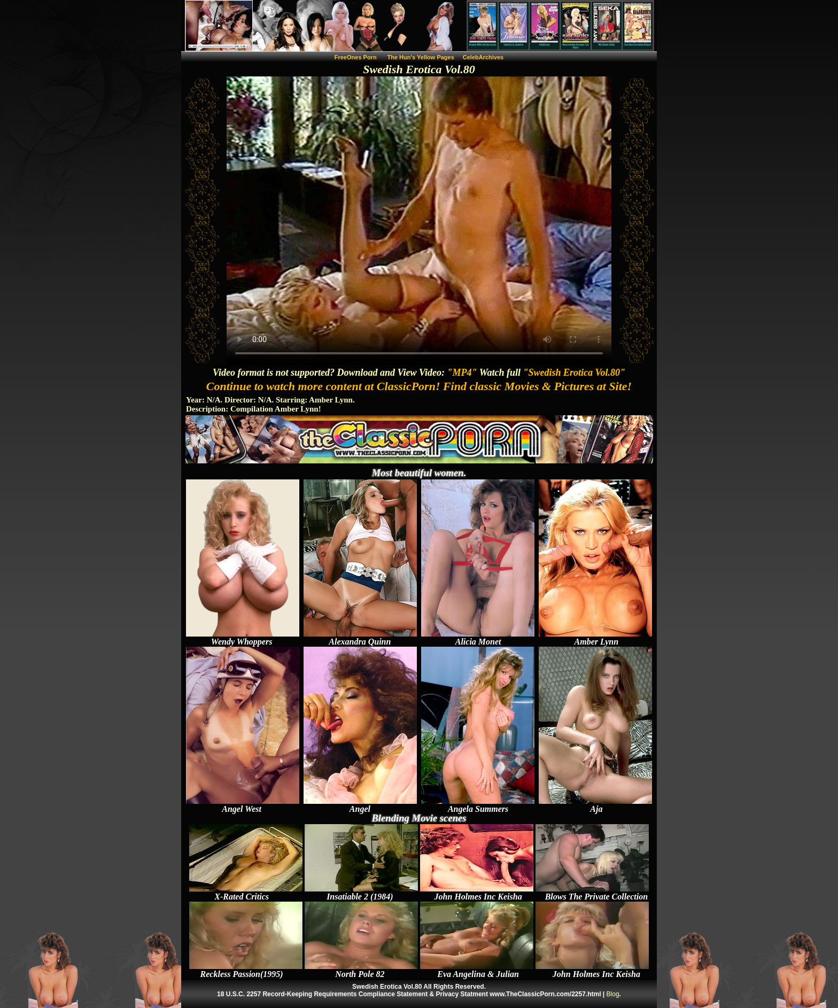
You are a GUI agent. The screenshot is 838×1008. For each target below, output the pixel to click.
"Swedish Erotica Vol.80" (574, 372)
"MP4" (462, 372)
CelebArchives (483, 57)
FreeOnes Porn (356, 57)
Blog (613, 994)
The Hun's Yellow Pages (420, 57)
